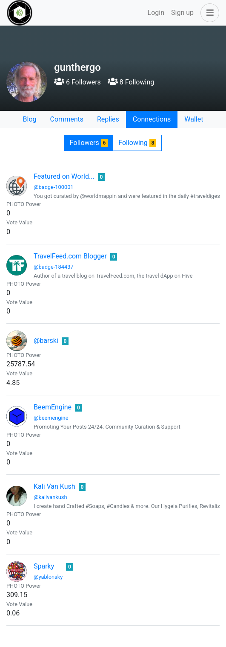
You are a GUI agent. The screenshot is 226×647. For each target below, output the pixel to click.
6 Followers (77, 82)
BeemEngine (53, 407)
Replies (108, 119)
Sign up (182, 13)
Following (137, 143)
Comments (66, 119)
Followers (89, 143)
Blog (30, 119)
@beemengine (51, 418)
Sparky (44, 566)
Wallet (193, 119)
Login (156, 13)
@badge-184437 (54, 267)
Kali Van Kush (54, 486)
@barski (46, 341)
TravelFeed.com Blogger (70, 256)
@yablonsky (48, 577)
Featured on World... (64, 176)
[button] (208, 12)
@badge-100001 (54, 187)
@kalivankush (50, 497)
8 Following (131, 82)
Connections (152, 119)
